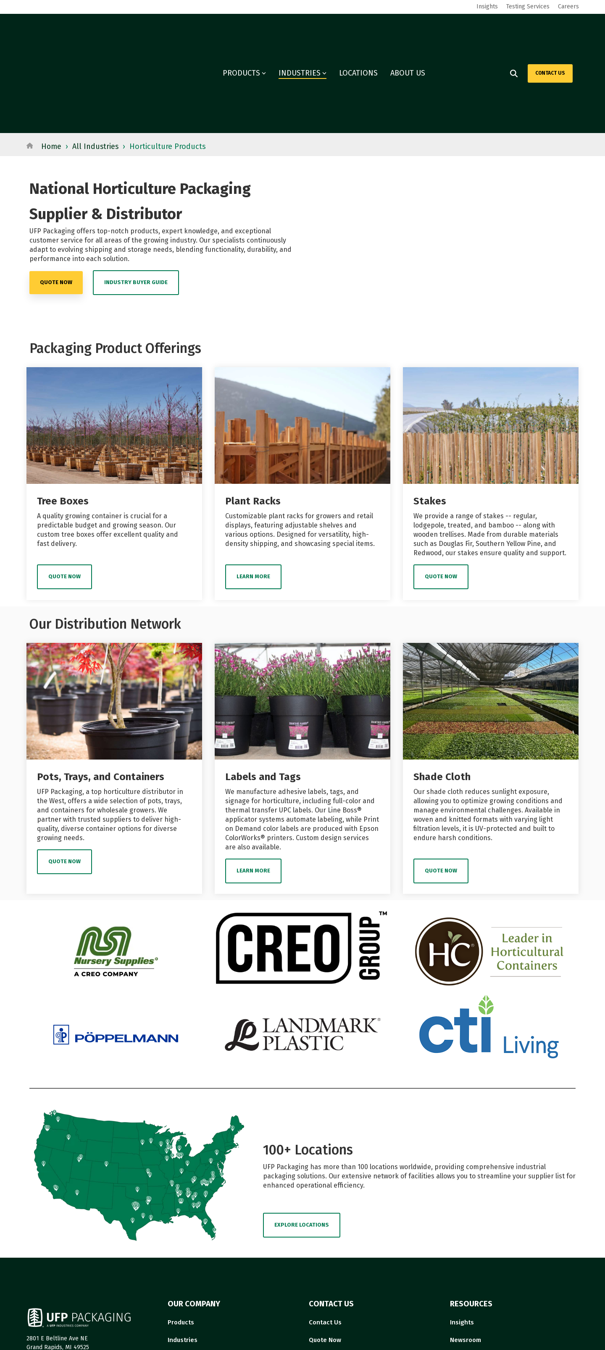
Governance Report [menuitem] (479, 1270)
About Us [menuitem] (322, 1270)
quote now (56, 196)
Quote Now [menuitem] (325, 1253)
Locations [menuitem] (182, 1270)
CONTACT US (550, 30)
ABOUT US (407, 30)
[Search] (513, 30)
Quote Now (64, 490)
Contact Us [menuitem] (325, 1236)
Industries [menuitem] (182, 1253)
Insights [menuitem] (487, 6)
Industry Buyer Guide (136, 196)
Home (51, 60)
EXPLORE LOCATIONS (301, 1138)
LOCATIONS (358, 30)
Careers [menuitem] (568, 6)
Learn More (253, 490)
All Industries (96, 60)
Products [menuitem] (181, 1236)
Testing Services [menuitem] (528, 6)
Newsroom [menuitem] (465, 1253)
